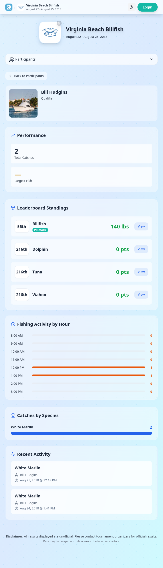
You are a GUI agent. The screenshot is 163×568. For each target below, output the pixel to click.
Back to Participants (26, 76)
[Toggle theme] (132, 7)
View (141, 226)
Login (147, 7)
